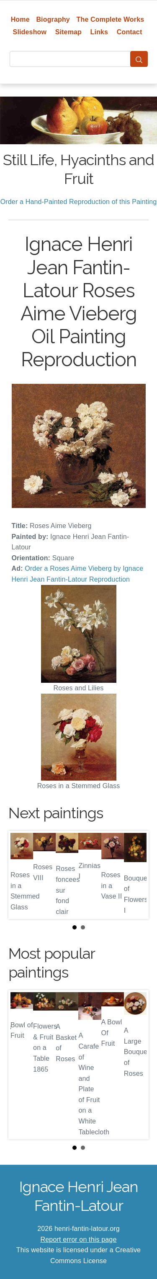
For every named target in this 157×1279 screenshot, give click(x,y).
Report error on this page (79, 1239)
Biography (53, 19)
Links (99, 32)
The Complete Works (110, 19)
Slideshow (30, 32)
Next (135, 875)
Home (20, 19)
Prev (21, 875)
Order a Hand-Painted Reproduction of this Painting (78, 201)
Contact (129, 32)
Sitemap (68, 32)
